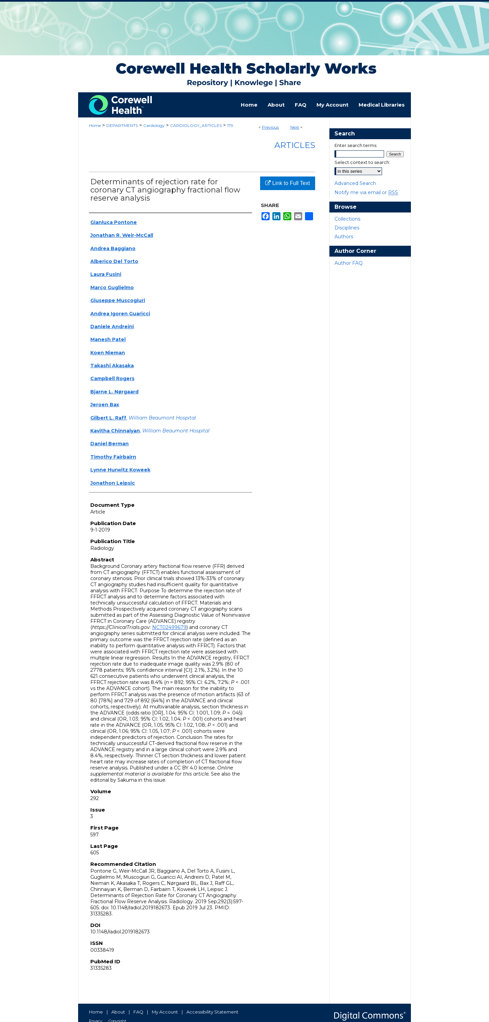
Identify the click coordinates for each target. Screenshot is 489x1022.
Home (95, 125)
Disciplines (346, 228)
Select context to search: (362, 162)
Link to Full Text (287, 183)
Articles (294, 145)
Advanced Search (355, 183)
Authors (343, 237)
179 (230, 125)
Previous (270, 127)
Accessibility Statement (212, 1012)
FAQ (138, 1012)
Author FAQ (348, 263)
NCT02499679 (169, 627)
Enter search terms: (355, 145)
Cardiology (154, 125)
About (118, 1012)
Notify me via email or (366, 192)
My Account (165, 1012)
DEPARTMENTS (122, 125)
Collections (347, 219)
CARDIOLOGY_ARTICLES (196, 125)
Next (294, 127)
